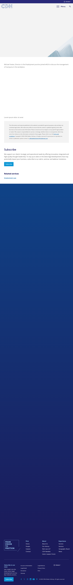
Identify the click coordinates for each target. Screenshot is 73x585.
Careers (28, 549)
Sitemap (23, 573)
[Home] (6, 6)
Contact (28, 551)
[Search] (70, 6)
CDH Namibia (46, 551)
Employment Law (10, 178)
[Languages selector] (67, 1)
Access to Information (26, 565)
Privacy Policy (41, 568)
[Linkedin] (30, 579)
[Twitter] (24, 579)
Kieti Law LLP (46, 549)
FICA (39, 570)
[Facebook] (21, 579)
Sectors (61, 544)
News (60, 551)
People (28, 546)
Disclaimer (23, 570)
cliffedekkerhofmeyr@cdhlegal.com (38, 138)
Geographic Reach (64, 549)
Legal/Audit (24, 568)
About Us (45, 544)
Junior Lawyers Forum (48, 554)
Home (28, 544)
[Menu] (61, 6)
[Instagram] (27, 579)
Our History (45, 546)
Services (61, 546)
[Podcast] (36, 579)
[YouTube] (33, 579)
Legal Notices (41, 565)
